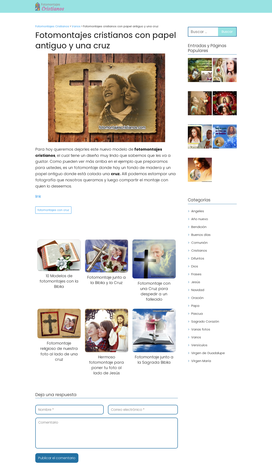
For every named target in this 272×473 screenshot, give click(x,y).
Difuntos (197, 258)
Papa (195, 305)
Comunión (199, 242)
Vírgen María (201, 361)
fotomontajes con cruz (53, 210)
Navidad (197, 290)
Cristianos (199, 250)
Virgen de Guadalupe (208, 353)
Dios (194, 266)
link (38, 196)
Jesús (195, 282)
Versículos (199, 345)
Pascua (197, 313)
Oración (197, 298)
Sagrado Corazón (205, 321)
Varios (196, 337)
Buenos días (201, 234)
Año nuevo (199, 219)
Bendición (199, 227)
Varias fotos (200, 329)
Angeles (197, 211)
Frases (196, 274)
